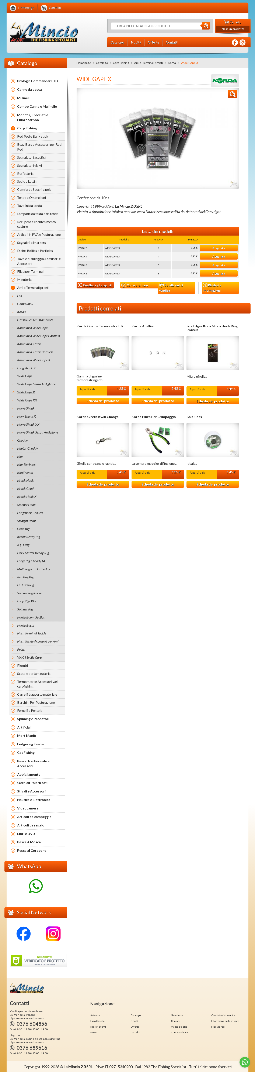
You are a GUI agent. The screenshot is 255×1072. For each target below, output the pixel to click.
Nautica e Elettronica (33, 800)
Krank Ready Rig (28, 537)
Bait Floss (194, 417)
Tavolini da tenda (29, 205)
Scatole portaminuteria (33, 673)
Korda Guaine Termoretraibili (100, 326)
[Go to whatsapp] (245, 1062)
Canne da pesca (29, 89)
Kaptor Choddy (27, 448)
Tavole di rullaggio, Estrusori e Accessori (39, 261)
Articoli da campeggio (34, 817)
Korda (172, 63)
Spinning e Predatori (33, 719)
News (93, 1032)
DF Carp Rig (25, 585)
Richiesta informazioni (212, 287)
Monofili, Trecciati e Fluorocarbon (32, 117)
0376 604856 (32, 1024)
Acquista (218, 248)
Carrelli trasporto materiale (37, 694)
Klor (20, 456)
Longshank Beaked (30, 513)
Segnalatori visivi (29, 165)
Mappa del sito (179, 1026)
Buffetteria (25, 173)
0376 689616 (32, 1048)
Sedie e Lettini (27, 181)
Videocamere (27, 808)
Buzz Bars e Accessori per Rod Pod (39, 146)
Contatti (175, 1021)
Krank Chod (25, 488)
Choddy (22, 440)
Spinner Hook (26, 505)
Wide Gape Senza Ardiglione (36, 384)
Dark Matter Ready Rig (33, 553)
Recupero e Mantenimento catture (36, 224)
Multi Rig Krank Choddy (33, 569)
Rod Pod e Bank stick (32, 136)
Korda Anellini (143, 326)
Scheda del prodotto (103, 401)
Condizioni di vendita (171, 287)
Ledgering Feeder (31, 744)
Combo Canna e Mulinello (37, 106)
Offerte (135, 1026)
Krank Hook (25, 480)
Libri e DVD (26, 834)
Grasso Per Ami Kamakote (35, 320)
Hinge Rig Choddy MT (32, 561)
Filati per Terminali (30, 271)
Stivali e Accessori (31, 791)
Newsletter (177, 1015)
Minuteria (24, 279)
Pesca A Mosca (29, 842)
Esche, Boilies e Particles (35, 251)
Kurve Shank (26, 408)
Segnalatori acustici (31, 157)
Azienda (95, 1015)
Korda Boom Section (31, 617)
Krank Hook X (26, 496)
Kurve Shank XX (28, 424)
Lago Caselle (97, 1021)
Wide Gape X (26, 392)
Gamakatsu (25, 304)
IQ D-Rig (23, 545)
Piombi (22, 665)
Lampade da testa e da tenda (37, 214)
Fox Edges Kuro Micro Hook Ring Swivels (212, 328)
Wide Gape (24, 376)
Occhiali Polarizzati (32, 783)
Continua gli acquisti (95, 285)
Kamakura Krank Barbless (35, 352)
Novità (134, 1021)
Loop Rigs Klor (27, 601)
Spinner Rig (25, 609)
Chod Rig (23, 529)
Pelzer (21, 649)
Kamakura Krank (29, 344)
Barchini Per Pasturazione (36, 702)
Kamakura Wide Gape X (33, 360)
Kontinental (25, 472)
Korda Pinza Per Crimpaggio (154, 417)
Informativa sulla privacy (225, 1021)
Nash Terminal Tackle (31, 633)
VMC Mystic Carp (29, 657)
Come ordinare (134, 285)
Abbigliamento (29, 774)
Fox (19, 296)
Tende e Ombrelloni (31, 197)
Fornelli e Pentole (29, 710)
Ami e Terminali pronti (148, 63)
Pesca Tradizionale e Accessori (33, 763)
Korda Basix (25, 625)
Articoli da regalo (30, 825)
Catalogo (102, 63)
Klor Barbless (26, 464)
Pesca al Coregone (31, 850)
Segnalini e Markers (31, 242)
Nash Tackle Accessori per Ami (38, 641)
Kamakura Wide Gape (32, 328)
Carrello (135, 1032)
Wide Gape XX (27, 400)
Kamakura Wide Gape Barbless (38, 336)
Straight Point (26, 521)
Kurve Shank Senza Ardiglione (37, 432)
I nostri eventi (98, 1026)
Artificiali (24, 727)
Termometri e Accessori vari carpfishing (37, 683)
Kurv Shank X (26, 416)
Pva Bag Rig (25, 577)
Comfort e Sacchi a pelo (34, 189)
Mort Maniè (26, 735)
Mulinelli (23, 98)
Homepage (84, 63)
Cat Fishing (26, 752)
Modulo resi (218, 1026)
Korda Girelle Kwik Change (98, 417)
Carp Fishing (121, 63)
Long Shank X (26, 368)
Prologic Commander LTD (37, 81)
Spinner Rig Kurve (29, 593)
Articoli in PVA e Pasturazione (39, 234)
